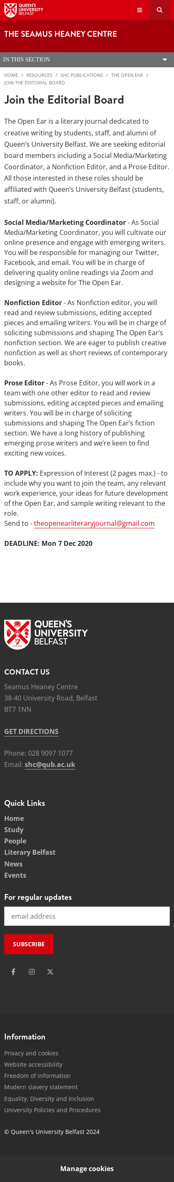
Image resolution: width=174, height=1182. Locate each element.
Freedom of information (37, 1076)
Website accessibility (33, 1064)
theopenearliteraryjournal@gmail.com (94, 523)
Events (15, 875)
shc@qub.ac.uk (50, 764)
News (13, 864)
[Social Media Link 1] (13, 972)
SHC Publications (82, 75)
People (15, 841)
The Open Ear (127, 75)
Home (11, 75)
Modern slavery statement (41, 1087)
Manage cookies (87, 1168)
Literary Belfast (30, 852)
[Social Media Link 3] (50, 972)
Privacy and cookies (31, 1053)
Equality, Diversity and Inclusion (49, 1099)
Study (13, 829)
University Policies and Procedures (52, 1110)
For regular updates (38, 897)
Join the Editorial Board (34, 82)
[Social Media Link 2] (32, 972)
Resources (39, 75)
